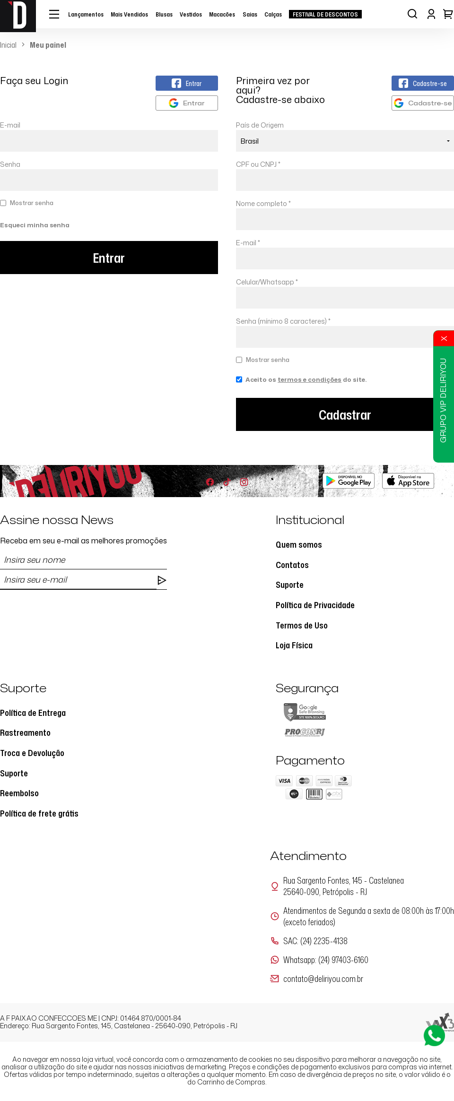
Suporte (290, 584)
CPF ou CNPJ (258, 164)
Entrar (109, 257)
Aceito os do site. (301, 382)
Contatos (292, 565)
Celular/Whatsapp (267, 281)
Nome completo (263, 203)
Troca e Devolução (32, 753)
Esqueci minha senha (35, 225)
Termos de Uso (302, 625)
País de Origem (260, 124)
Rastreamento (25, 732)
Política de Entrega (33, 712)
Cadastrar (345, 414)
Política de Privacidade (315, 605)
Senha (10, 164)
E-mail (109, 136)
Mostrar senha (31, 202)
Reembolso (19, 793)
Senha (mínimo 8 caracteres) (283, 321)
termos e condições (309, 379)
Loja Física (294, 645)
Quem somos (299, 544)
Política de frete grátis (39, 813)
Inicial (8, 45)
